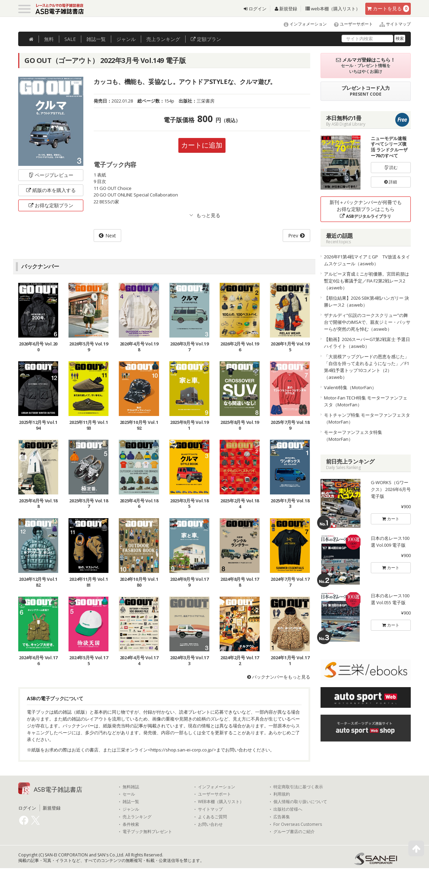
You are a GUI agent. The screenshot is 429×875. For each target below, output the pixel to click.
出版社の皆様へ (287, 809)
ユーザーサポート (350, 24)
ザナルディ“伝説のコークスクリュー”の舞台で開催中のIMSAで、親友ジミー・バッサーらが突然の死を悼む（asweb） (367, 322)
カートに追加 (201, 145)
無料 (49, 39)
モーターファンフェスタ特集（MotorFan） (353, 435)
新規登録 (286, 9)
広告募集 (281, 817)
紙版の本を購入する (51, 190)
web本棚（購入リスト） (332, 9)
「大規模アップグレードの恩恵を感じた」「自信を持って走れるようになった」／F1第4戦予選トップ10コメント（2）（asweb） (366, 366)
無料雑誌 (131, 787)
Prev (293, 235)
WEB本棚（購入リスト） (221, 801)
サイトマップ (392, 24)
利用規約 (281, 794)
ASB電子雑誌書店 (58, 789)
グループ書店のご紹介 (294, 831)
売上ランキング (137, 817)
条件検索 (131, 824)
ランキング (163, 39)
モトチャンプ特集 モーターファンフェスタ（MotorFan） (367, 418)
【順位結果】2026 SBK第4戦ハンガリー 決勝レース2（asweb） (366, 301)
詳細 (390, 182)
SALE (70, 39)
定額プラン (206, 39)
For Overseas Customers (297, 824)
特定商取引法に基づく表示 (298, 787)
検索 (400, 38)
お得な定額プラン (51, 205)
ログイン (255, 9)
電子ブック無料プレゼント (147, 831)
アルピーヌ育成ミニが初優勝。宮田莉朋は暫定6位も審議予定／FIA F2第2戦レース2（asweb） (366, 281)
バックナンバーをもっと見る (278, 677)
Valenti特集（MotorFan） (350, 387)
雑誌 (96, 39)
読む (391, 167)
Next (110, 235)
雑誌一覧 (131, 801)
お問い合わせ (210, 824)
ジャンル (126, 39)
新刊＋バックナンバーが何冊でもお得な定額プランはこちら (365, 209)
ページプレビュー (50, 175)
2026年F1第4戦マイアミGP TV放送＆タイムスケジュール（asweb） (367, 260)
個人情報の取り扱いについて (300, 801)
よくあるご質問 (212, 817)
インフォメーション (302, 24)
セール (129, 794)
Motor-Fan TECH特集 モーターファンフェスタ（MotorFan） (365, 401)
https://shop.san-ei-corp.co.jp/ (181, 750)
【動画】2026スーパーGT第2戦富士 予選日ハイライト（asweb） (367, 342)
